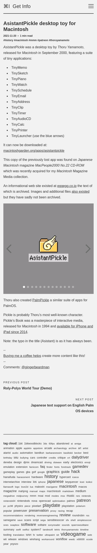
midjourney (22, 496)
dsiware (57, 462)
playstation (68, 506)
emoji (87, 462)
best (85, 452)
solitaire (42, 524)
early (66, 462)
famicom (34, 467)
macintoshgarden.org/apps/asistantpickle (33, 150)
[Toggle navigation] (91, 6)
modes (55, 496)
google (41, 472)
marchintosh (54, 491)
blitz (16, 457)
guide (65, 472)
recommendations (13, 515)
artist (85, 448)
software (28, 524)
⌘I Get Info (17, 6)
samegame (9, 520)
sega (43, 520)
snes (5, 525)
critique (62, 457)
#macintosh (21, 40)
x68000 (81, 539)
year (6, 543)
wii (5, 539)
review (65, 515)
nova (34, 500)
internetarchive (11, 481)
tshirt (28, 534)
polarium (80, 506)
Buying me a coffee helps (22, 356)
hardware (37, 477)
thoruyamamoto (70, 529)
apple (19, 448)
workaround (48, 539)
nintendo (86, 496)
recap (69, 510)
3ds (45, 443)
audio (15, 452)
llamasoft (8, 486)
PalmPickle (40, 300)
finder (50, 467)
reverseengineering (47, 515)
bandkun (39, 452)
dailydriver (80, 457)
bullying (24, 457)
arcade (48, 448)
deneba (7, 462)
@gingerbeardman (35, 367)
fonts (57, 467)
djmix (26, 462)
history (51, 476)
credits (52, 457)
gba (28, 472)
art (79, 448)
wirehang (35, 539)
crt (68, 457)
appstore (38, 448)
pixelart (36, 505)
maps (42, 491)
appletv (28, 448)
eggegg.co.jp (67, 186)
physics (19, 506)
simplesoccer (84, 520)
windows (23, 539)
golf (34, 472)
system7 (36, 529)
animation (8, 448)
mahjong (23, 491)
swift (18, 529)
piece (28, 506)
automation (26, 452)
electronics (77, 462)
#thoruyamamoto (59, 40)
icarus (75, 477)
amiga (77, 443)
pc (4, 506)
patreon (84, 500)
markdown (68, 491)
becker (78, 453)
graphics (53, 472)
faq (42, 466)
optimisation (58, 501)
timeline (84, 529)
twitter (40, 535)
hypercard (65, 477)
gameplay (9, 472)
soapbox (14, 525)
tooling (7, 534)
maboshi (39, 486)
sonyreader (54, 525)
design (18, 462)
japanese (55, 481)
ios (35, 481)
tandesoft (48, 529)
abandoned (62, 443)
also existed (81, 191)
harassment (23, 477)
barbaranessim (54, 453)
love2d (24, 487)
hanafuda (9, 477)
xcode (89, 539)
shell (73, 520)
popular (7, 510)
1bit (20, 443)
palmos (71, 500)
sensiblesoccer (55, 520)
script (36, 520)
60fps (52, 443)
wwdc (72, 539)
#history (8, 40)
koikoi (89, 482)
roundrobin (78, 515)
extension (22, 466)
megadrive (9, 496)
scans (27, 520)
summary (8, 529)
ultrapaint (50, 535)
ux (57, 534)
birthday (7, 457)
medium (81, 491)
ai (72, 443)
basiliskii (68, 452)
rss (87, 515)
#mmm (33, 40)
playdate (51, 505)
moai (40, 495)
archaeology (60, 448)
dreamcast (37, 462)
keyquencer (71, 481)
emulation (9, 467)
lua (31, 487)
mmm (33, 495)
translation (18, 535)
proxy (53, 511)
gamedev (80, 466)
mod (47, 495)
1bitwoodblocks (33, 443)
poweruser (20, 510)
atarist (7, 452)
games (20, 472)
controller (42, 457)
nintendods (23, 500)
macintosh (68, 486)
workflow (61, 539)
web (90, 535)
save (20, 520)
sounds (66, 525)
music (70, 495)
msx (62, 495)
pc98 (10, 506)
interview (26, 481)
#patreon (42, 40)
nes (78, 496)
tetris (57, 529)
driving (48, 462)
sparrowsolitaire (80, 524)
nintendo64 (9, 501)
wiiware (12, 539)
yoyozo (14, 543)
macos (82, 486)
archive (72, 448)
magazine (10, 491)
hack (75, 471)
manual (34, 491)
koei (82, 482)
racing (61, 511)
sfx (67, 520)
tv (34, 534)
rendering (30, 515)
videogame (73, 534)
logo (17, 487)
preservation (39, 510)
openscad (45, 500)
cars (32, 457)
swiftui (26, 529)
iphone (42, 482)
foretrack (66, 467)
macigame (51, 486)
